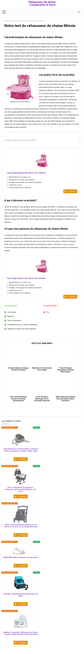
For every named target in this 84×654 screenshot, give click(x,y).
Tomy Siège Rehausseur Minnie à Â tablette (26, 173)
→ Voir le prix (71, 192)
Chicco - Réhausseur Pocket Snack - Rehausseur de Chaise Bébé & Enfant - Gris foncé (20, 493)
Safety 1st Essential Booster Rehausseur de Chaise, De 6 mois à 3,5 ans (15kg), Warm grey (20, 529)
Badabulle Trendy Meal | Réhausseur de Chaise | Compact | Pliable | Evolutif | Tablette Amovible (20, 637)
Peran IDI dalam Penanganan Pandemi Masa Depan (65, 372)
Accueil (6, 21)
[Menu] (4, 12)
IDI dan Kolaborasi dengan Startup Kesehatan (18, 372)
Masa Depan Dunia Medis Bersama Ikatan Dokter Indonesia (65, 402)
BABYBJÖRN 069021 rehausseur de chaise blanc (20, 561)
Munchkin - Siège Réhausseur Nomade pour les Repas (21, 598)
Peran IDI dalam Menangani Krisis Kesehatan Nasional (42, 402)
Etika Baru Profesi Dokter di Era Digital (42, 371)
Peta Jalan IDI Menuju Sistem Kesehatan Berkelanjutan (18, 402)
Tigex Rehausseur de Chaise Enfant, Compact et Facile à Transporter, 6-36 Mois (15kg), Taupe (20, 453)
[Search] (79, 12)
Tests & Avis (14, 21)
